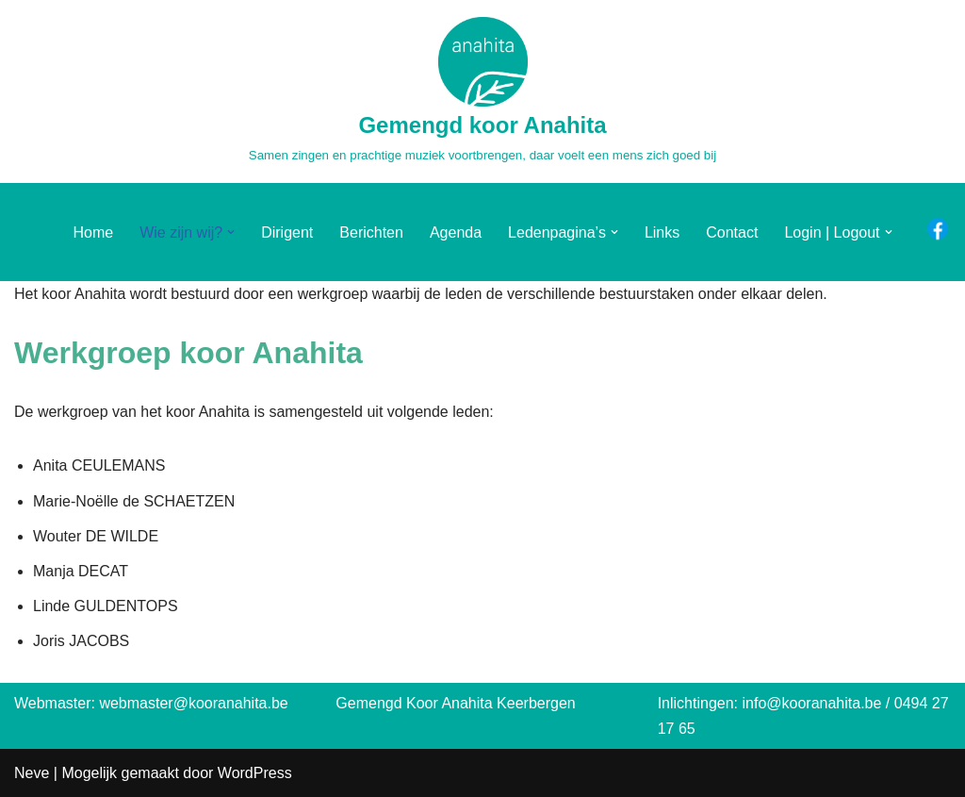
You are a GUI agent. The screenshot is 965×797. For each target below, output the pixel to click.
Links (662, 232)
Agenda (456, 232)
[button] (231, 232)
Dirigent (287, 232)
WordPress (255, 773)
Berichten (371, 232)
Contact (732, 232)
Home (93, 232)
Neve (31, 773)
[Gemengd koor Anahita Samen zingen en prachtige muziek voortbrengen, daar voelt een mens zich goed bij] (482, 91)
